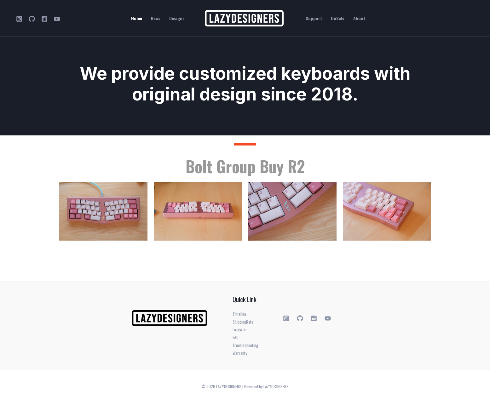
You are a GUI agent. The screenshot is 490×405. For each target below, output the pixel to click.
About (359, 18)
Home (136, 18)
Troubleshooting (246, 347)
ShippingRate (244, 322)
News (155, 18)
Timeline (239, 314)
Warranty (240, 355)
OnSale (337, 18)
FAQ (236, 338)
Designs (177, 18)
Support (314, 18)
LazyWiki (240, 330)
